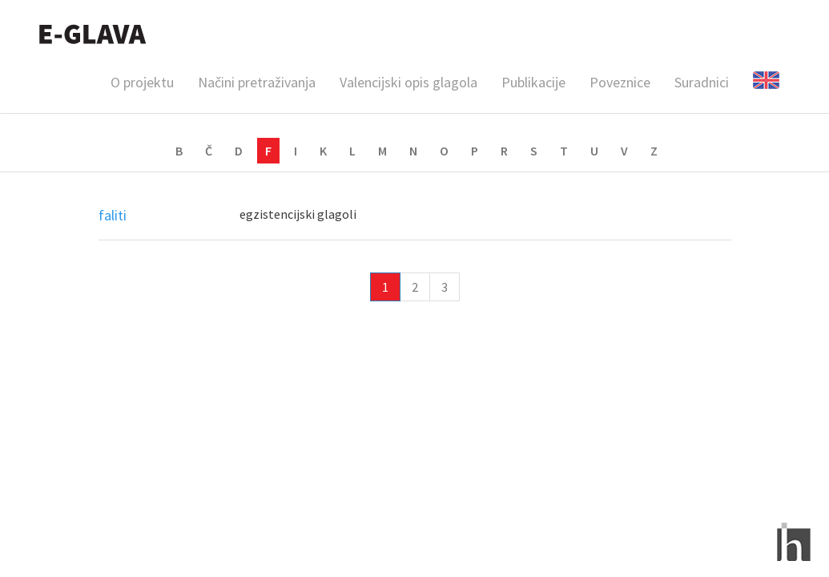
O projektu (142, 82)
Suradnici (701, 82)
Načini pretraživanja (257, 82)
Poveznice (620, 82)
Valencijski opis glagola (408, 82)
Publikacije (533, 82)
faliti (113, 215)
